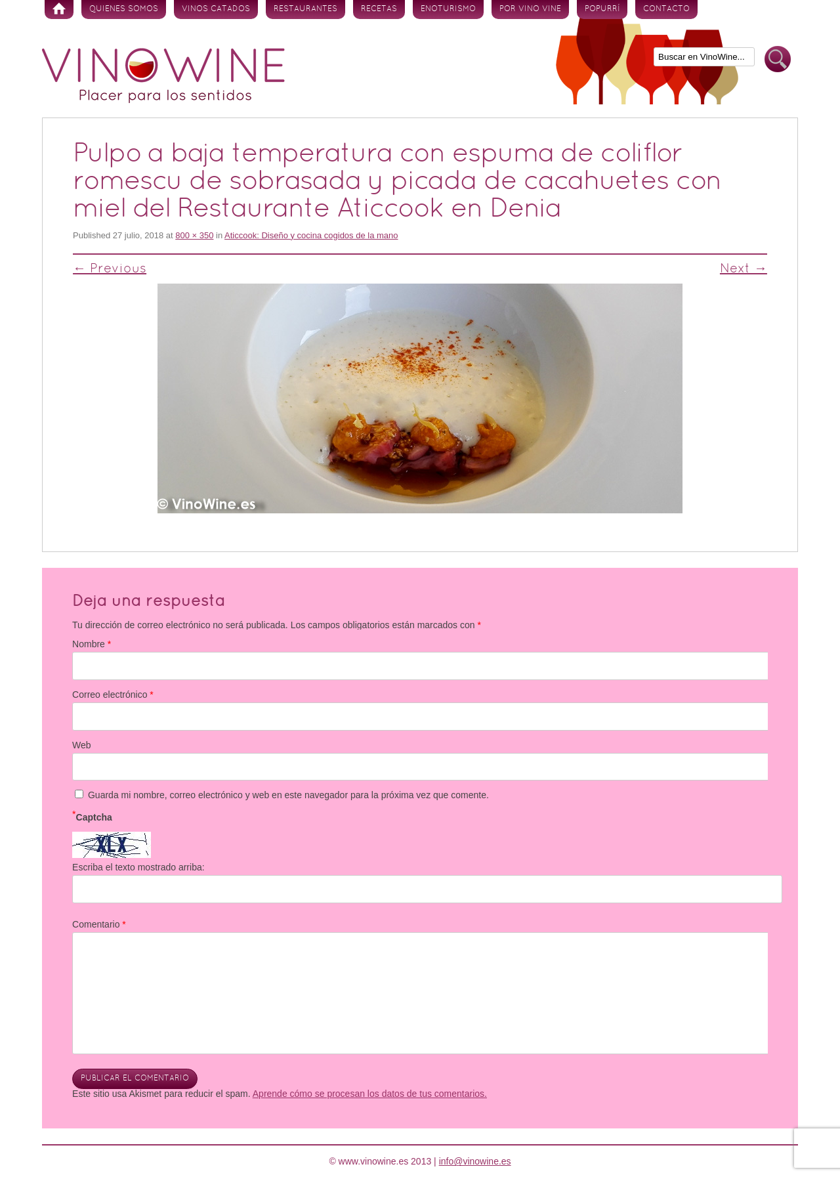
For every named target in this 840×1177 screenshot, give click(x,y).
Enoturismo (448, 9)
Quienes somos (123, 9)
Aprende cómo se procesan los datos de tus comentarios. (370, 1093)
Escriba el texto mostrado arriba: (138, 867)
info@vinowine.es (475, 1161)
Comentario (99, 924)
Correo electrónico (113, 694)
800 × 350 (194, 235)
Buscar (777, 59)
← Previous (109, 269)
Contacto (666, 9)
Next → (743, 269)
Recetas (379, 9)
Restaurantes (305, 9)
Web (81, 745)
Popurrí (602, 9)
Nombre (91, 644)
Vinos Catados (216, 9)
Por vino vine (530, 9)
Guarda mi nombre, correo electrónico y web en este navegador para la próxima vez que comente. (288, 795)
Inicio (59, 9)
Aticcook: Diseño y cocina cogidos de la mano (311, 235)
